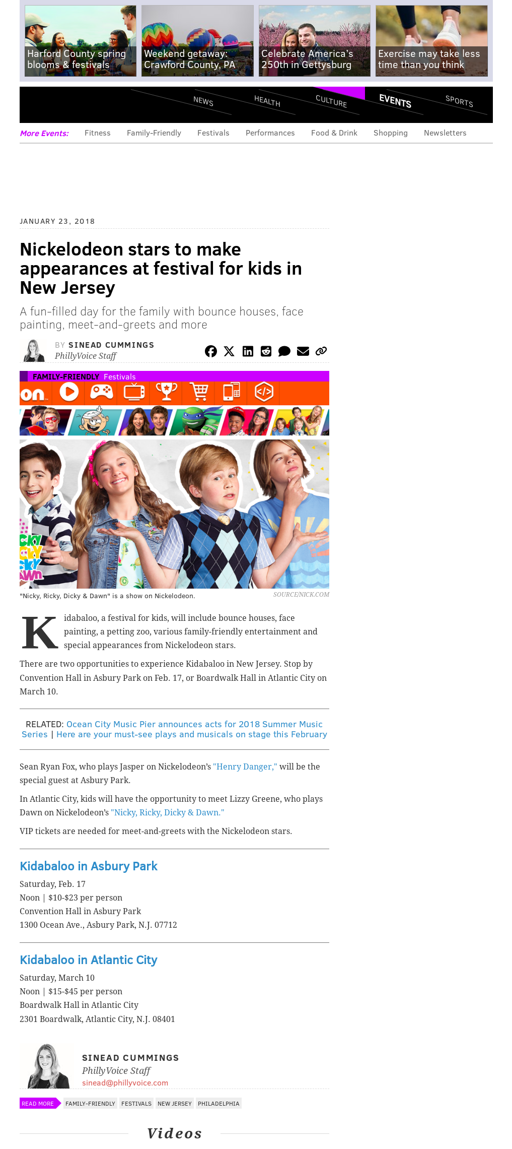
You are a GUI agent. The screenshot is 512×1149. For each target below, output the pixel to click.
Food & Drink (334, 132)
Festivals (213, 132)
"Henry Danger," (245, 767)
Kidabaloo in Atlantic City (88, 959)
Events (395, 101)
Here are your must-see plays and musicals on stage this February (191, 734)
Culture (331, 101)
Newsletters (445, 132)
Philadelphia (219, 1103)
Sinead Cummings (111, 344)
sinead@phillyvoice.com (125, 1082)
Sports (459, 100)
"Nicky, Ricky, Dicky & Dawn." (168, 812)
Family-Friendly (154, 132)
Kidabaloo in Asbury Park (88, 865)
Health (267, 101)
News (203, 100)
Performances (270, 132)
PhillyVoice (89, 104)
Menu (36, 104)
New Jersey (175, 1103)
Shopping (391, 132)
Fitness (98, 132)
